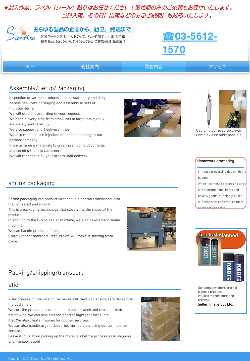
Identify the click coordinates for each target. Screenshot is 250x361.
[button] (220, 183)
